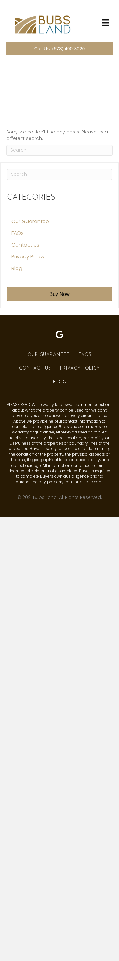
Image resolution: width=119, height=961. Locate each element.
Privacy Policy (28, 256)
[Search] (59, 150)
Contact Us (25, 245)
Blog (16, 268)
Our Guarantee (30, 221)
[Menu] (106, 22)
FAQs (17, 233)
